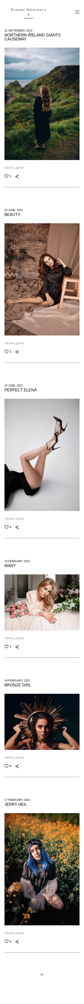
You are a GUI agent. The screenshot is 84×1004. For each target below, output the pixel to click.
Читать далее (14, 167)
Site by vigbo (42, 994)
